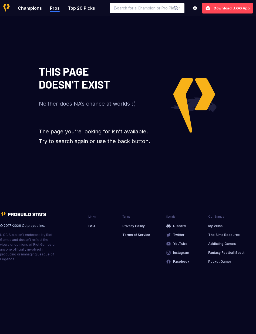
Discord (179, 226)
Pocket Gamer (219, 261)
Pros (55, 8)
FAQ (91, 226)
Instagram (181, 253)
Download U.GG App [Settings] (228, 8)
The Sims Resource (224, 235)
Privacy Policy (133, 226)
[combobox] (147, 8)
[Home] (6, 8)
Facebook (181, 261)
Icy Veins (215, 226)
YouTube (180, 244)
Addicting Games (222, 244)
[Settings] (195, 8)
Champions (30, 8)
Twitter (178, 235)
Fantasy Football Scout (226, 253)
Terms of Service (136, 235)
